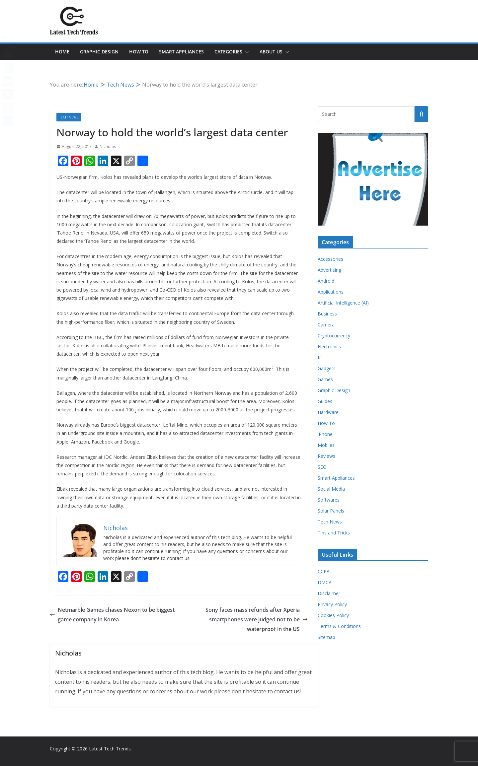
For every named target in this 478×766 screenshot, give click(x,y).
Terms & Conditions (339, 626)
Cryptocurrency (334, 335)
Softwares (329, 500)
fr (319, 357)
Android (326, 281)
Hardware (328, 412)
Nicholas (108, 146)
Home (62, 51)
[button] (245, 51)
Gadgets (327, 368)
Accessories (330, 259)
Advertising (329, 270)
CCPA (324, 571)
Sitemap (326, 637)
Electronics (329, 346)
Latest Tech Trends (110, 748)
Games (325, 379)
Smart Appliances (181, 51)
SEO (322, 467)
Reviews (326, 456)
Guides (325, 401)
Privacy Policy (332, 604)
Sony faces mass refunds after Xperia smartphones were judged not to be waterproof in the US (256, 619)
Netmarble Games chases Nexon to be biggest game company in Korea (112, 614)
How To (138, 51)
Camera (326, 324)
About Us (271, 51)
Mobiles (326, 445)
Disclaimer (329, 593)
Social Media (331, 489)
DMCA (325, 582)
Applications (331, 292)
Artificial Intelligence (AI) (343, 303)
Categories (228, 51)
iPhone (325, 434)
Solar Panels (331, 511)
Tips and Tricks (334, 532)
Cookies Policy (333, 615)
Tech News (68, 117)
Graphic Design (99, 51)
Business (327, 314)
